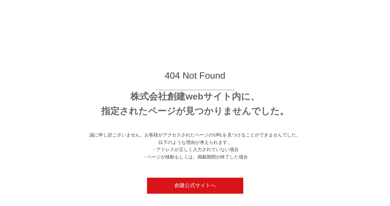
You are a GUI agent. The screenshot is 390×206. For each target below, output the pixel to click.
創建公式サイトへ (195, 185)
